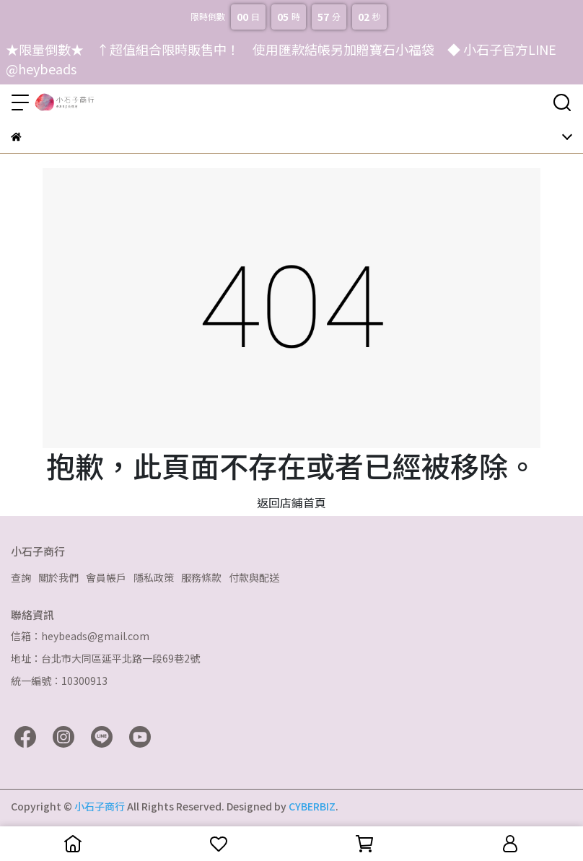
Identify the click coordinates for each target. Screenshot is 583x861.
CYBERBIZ (312, 806)
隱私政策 (153, 577)
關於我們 (58, 577)
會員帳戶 (106, 577)
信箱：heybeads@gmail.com (80, 636)
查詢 (21, 577)
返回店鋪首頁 (291, 502)
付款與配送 (254, 577)
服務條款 (201, 577)
